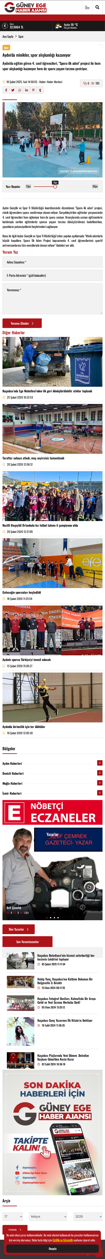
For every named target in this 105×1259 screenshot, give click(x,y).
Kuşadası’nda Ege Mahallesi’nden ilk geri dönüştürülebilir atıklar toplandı (47, 391)
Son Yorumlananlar (27, 941)
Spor (21, 36)
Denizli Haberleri (13, 773)
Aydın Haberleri (12, 763)
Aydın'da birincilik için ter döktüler (23, 726)
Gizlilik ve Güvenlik (62, 1240)
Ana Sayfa (7, 36)
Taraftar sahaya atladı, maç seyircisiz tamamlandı (33, 458)
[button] (47, 917)
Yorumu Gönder (22, 323)
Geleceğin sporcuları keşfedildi (21, 592)
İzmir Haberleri (11, 793)
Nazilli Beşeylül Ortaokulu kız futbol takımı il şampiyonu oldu (40, 525)
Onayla (52, 1248)
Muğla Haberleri (12, 783)
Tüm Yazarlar (19, 929)
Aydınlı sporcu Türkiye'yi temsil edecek (26, 659)
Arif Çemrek (14, 907)
